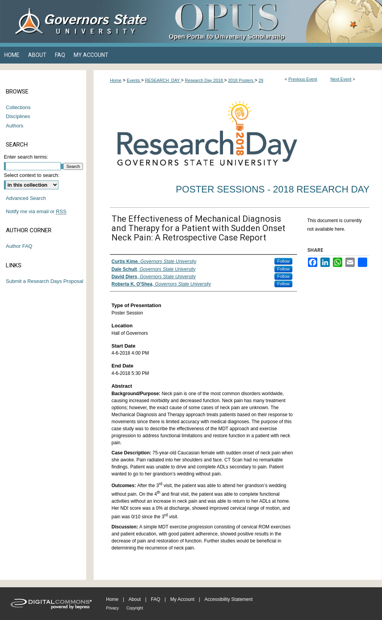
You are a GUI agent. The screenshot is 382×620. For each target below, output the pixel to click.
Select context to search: (31, 175)
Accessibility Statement (229, 599)
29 (260, 80)
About (135, 599)
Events (134, 80)
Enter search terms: (26, 157)
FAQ (155, 599)
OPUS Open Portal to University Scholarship (269, 21)
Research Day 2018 (204, 80)
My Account (182, 599)
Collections (18, 107)
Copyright (134, 608)
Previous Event (302, 79)
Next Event (341, 79)
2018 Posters (241, 80)
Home (115, 80)
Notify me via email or (36, 211)
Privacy (112, 608)
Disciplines (18, 116)
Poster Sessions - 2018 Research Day (273, 189)
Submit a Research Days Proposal (44, 281)
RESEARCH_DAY (163, 80)
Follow (283, 261)
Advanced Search (26, 198)
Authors (14, 126)
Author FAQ (19, 246)
